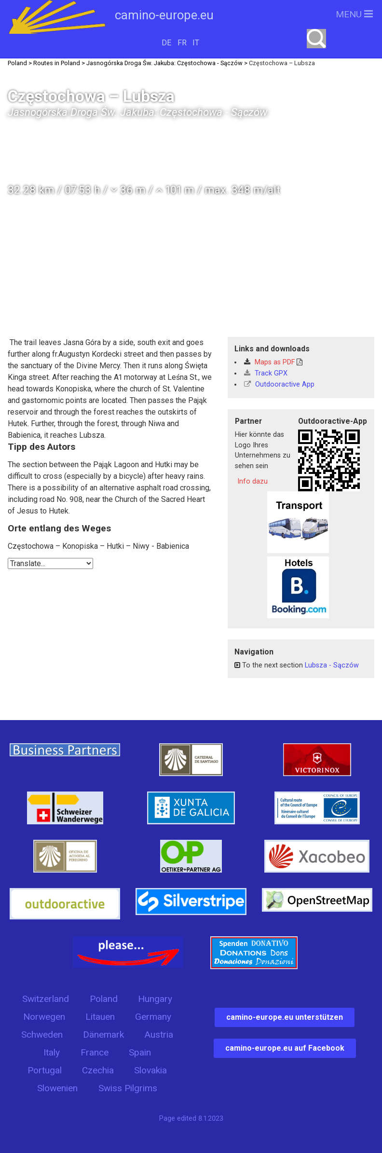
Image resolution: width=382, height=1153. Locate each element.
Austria (158, 1034)
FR (182, 42)
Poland (104, 998)
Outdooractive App (279, 384)
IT (195, 42)
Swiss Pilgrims (127, 1088)
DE (166, 42)
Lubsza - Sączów (332, 665)
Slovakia (150, 1070)
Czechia (98, 1070)
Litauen (100, 1016)
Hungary (155, 998)
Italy (51, 1052)
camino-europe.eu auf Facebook (284, 1048)
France (95, 1052)
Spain (140, 1052)
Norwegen (44, 1016)
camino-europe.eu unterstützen (284, 1017)
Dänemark (103, 1034)
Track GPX (265, 373)
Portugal (44, 1070)
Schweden (42, 1034)
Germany (153, 1016)
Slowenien (57, 1088)
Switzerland (45, 998)
